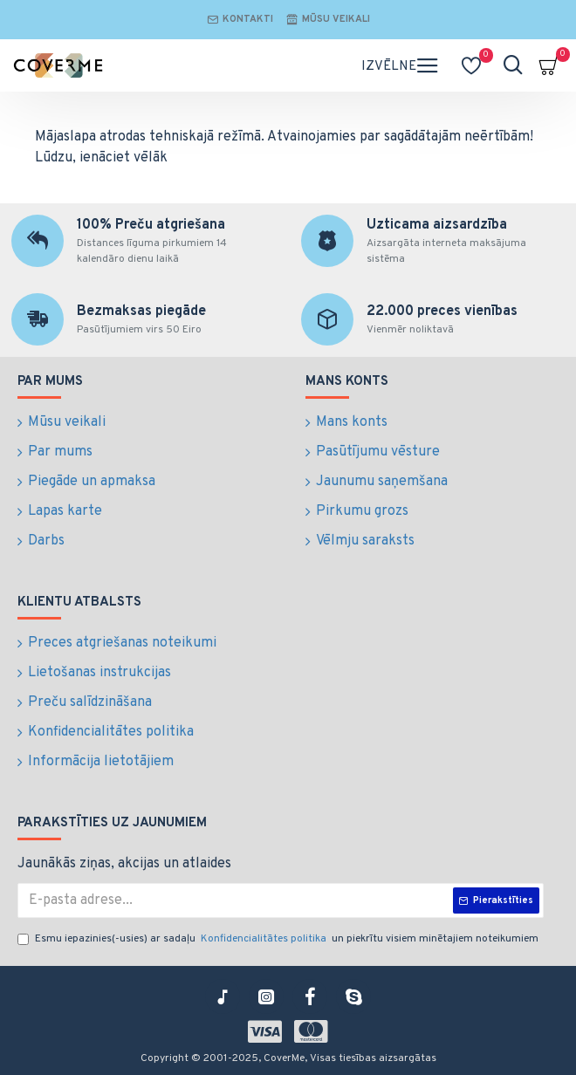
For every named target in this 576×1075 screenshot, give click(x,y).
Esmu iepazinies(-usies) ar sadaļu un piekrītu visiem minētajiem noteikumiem (280, 939)
